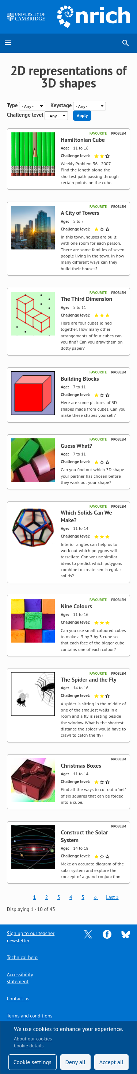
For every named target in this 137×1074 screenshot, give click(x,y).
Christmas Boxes (81, 765)
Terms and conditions (29, 1015)
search (125, 43)
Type (12, 105)
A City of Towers (80, 212)
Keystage (61, 105)
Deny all (75, 1062)
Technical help (22, 957)
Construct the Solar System (84, 836)
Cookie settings (33, 1062)
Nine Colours (76, 606)
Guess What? (76, 445)
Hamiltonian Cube (83, 139)
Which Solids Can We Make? (86, 516)
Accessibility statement (20, 978)
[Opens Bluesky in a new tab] (125, 934)
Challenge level (25, 115)
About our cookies (33, 1038)
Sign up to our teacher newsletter (30, 936)
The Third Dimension (86, 298)
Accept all (111, 1062)
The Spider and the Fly (88, 679)
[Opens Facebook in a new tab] (107, 934)
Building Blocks (80, 378)
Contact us (18, 998)
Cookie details (28, 1045)
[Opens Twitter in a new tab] (88, 934)
